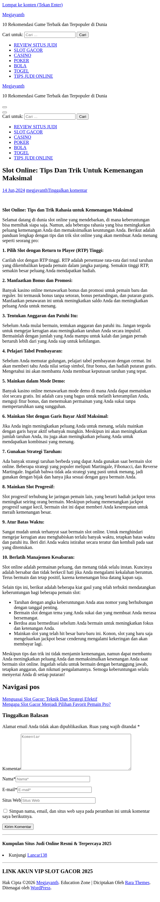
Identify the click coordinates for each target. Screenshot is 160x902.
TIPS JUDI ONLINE (33, 76)
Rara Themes (137, 889)
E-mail (9, 796)
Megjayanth (13, 14)
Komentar (11, 775)
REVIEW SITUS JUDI (35, 44)
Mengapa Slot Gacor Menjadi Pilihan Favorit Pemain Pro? (56, 704)
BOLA (20, 65)
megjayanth (37, 190)
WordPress (40, 894)
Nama (9, 785)
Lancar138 (37, 862)
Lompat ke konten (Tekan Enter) (32, 4)
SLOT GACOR (28, 50)
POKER (21, 60)
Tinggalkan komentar (67, 190)
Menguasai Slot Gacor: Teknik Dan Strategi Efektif (49, 699)
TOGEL (21, 70)
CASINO (22, 55)
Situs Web (11, 807)
